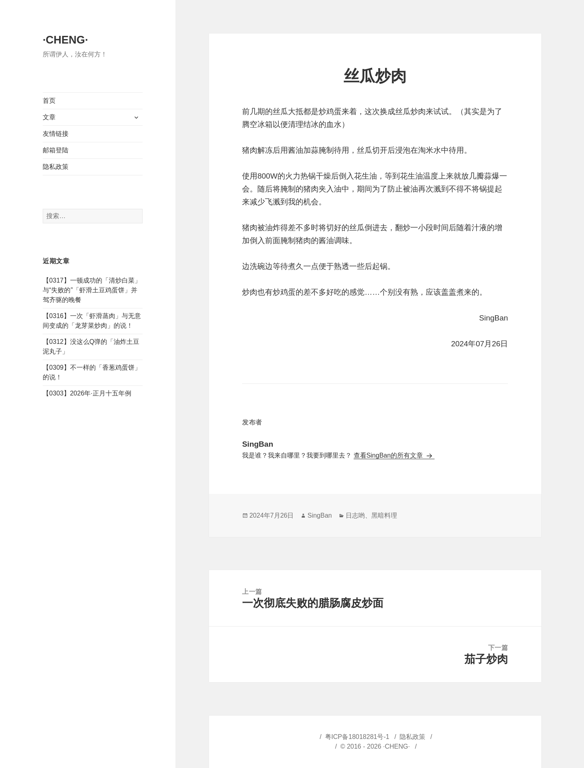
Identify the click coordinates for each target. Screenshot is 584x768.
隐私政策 (55, 166)
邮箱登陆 (55, 150)
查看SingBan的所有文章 (389, 455)
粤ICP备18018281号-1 (357, 736)
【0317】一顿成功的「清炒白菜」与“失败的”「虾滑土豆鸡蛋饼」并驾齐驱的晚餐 (92, 290)
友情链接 (55, 133)
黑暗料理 (384, 515)
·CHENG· (65, 40)
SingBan (319, 515)
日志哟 (355, 515)
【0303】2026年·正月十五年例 (87, 393)
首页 (49, 100)
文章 (49, 117)
